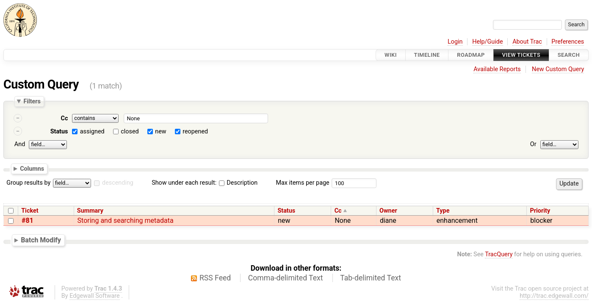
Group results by (28, 182)
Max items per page (302, 182)
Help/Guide (487, 41)
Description (238, 182)
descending (117, 182)
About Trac (527, 41)
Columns (32, 168)
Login (455, 41)
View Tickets (521, 55)
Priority (540, 210)
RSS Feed (215, 278)
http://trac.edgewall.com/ (554, 295)
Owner (388, 210)
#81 (27, 220)
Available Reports (497, 69)
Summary (90, 210)
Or (533, 144)
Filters (31, 101)
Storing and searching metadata (125, 220)
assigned (92, 131)
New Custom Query (558, 69)
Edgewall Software (94, 295)
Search (569, 55)
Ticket (29, 210)
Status (59, 131)
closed (129, 131)
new (160, 131)
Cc (64, 118)
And (19, 144)
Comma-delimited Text (285, 278)
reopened (195, 131)
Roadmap (471, 55)
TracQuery (498, 254)
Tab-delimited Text (370, 278)
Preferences (567, 41)
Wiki (391, 55)
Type (442, 210)
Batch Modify (41, 240)
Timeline (427, 55)
